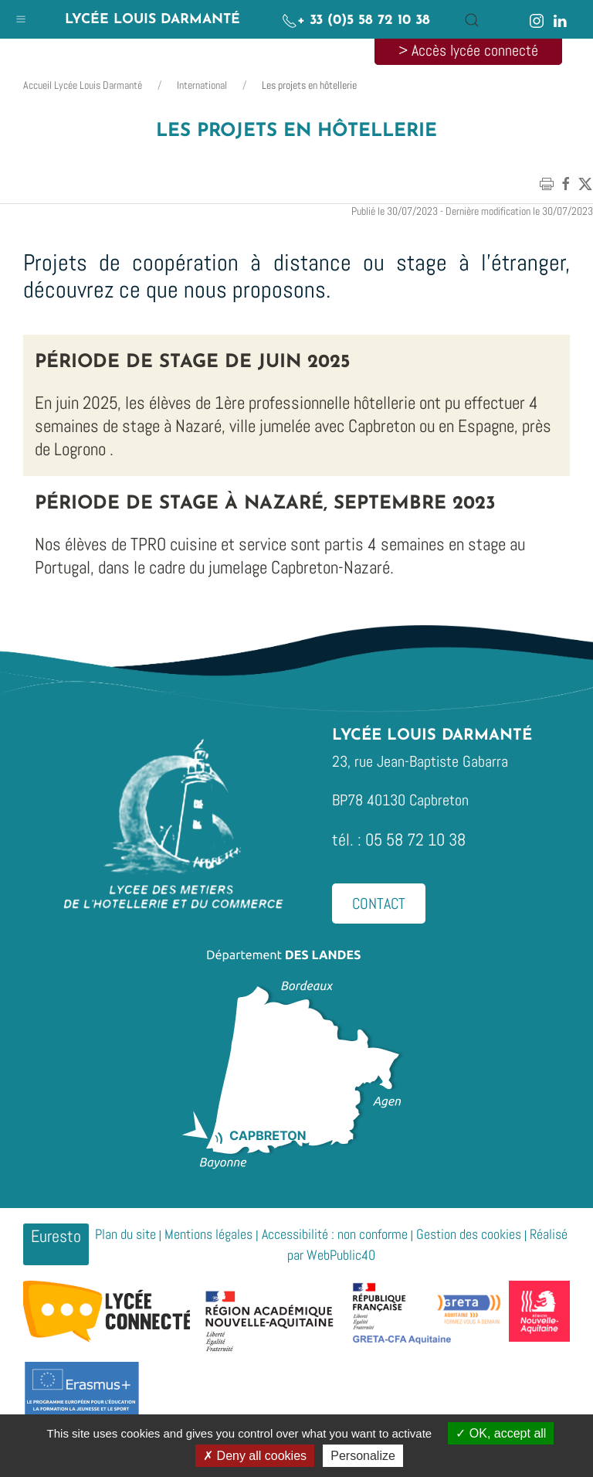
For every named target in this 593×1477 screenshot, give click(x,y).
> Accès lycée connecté (468, 50)
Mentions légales (208, 1234)
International (202, 85)
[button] (20, 15)
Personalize (362, 1455)
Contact (378, 903)
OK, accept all (501, 1433)
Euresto (56, 1236)
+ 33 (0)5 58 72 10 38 (356, 20)
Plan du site (125, 1234)
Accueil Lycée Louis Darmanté (82, 85)
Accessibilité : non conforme (335, 1234)
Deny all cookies (255, 1455)
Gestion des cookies (468, 1234)
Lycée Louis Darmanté (152, 19)
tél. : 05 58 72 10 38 (399, 839)
